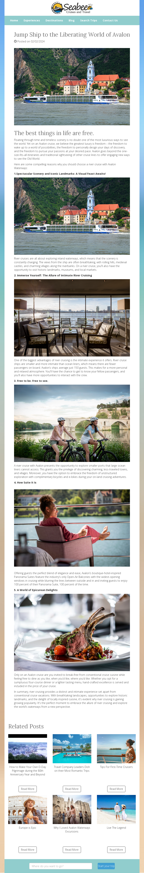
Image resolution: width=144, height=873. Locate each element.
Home (14, 20)
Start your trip (106, 866)
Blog (72, 20)
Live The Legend (116, 812)
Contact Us (110, 20)
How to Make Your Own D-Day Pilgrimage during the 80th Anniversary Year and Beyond (27, 755)
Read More (27, 789)
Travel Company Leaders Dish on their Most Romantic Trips (72, 753)
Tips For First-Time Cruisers (116, 751)
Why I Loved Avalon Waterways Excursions (72, 814)
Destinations (54, 20)
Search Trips (88, 20)
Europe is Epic (27, 812)
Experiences (32, 20)
